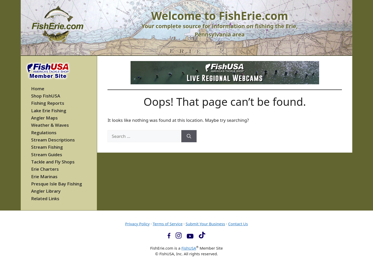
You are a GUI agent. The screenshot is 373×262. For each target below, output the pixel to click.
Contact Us (238, 223)
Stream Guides (46, 155)
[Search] (189, 136)
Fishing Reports (47, 103)
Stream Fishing (47, 147)
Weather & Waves (50, 125)
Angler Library (46, 191)
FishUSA (188, 248)
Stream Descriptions (53, 140)
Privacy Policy (137, 223)
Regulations (43, 133)
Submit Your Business (205, 223)
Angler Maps (44, 118)
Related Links (45, 198)
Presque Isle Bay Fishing (56, 184)
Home (37, 89)
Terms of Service (167, 223)
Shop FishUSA (45, 96)
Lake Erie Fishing (48, 111)
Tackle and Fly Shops (53, 162)
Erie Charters (45, 169)
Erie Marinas (44, 176)
